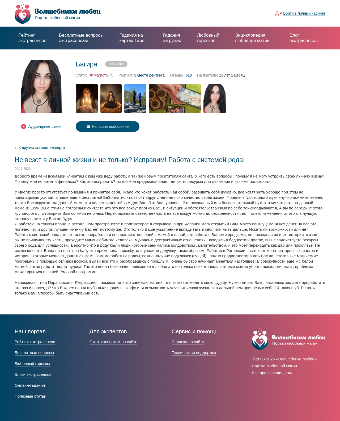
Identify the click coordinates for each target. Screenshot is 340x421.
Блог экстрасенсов (304, 38)
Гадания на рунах (172, 38)
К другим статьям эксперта (40, 147)
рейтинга (149, 75)
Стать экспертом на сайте (113, 341)
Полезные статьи (30, 396)
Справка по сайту (188, 341)
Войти (304, 13)
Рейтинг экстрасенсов (32, 38)
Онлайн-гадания (30, 385)
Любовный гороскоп (208, 38)
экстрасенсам (81, 38)
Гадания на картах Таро (131, 38)
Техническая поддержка (194, 352)
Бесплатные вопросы (34, 352)
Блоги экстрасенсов (33, 374)
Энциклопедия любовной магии (252, 38)
